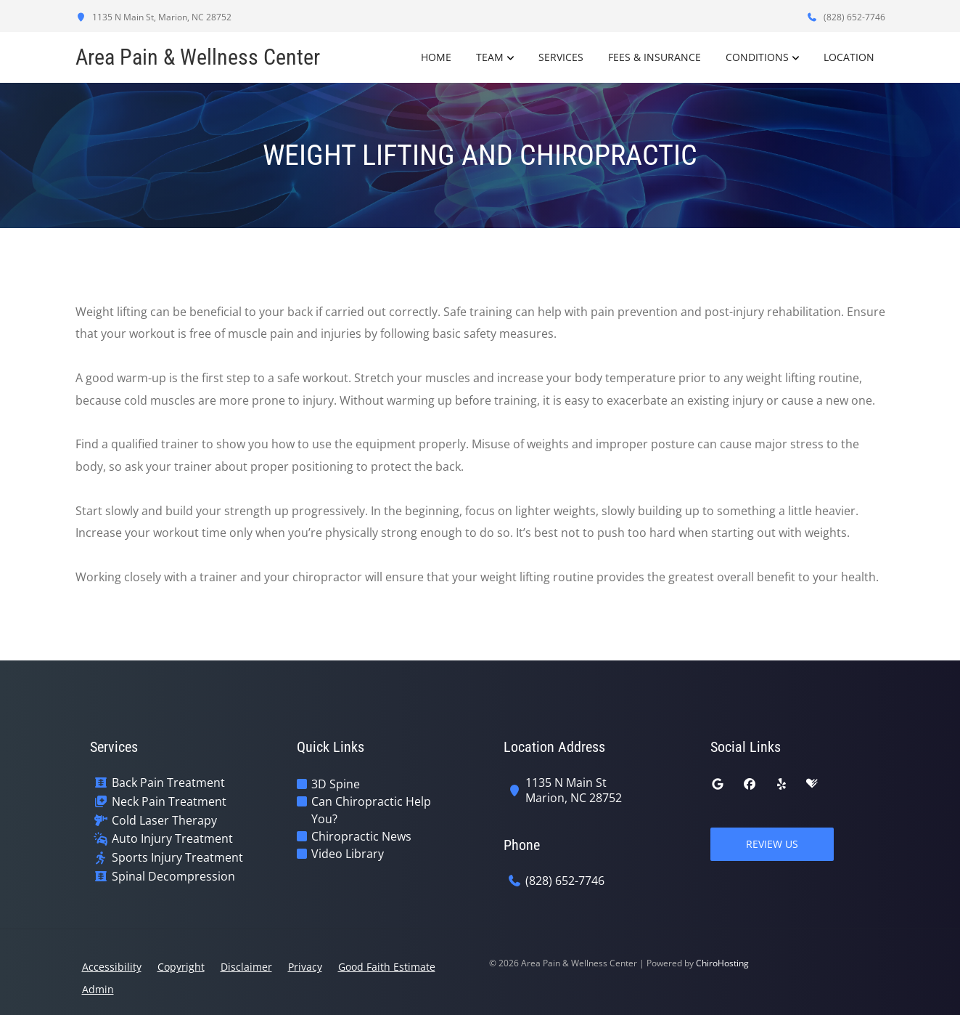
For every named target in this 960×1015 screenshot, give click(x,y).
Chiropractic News (361, 836)
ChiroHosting (722, 963)
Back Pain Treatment (168, 782)
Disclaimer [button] (246, 967)
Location (849, 57)
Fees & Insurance (654, 57)
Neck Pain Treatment (169, 801)
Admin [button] (98, 989)
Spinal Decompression (173, 876)
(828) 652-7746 (846, 17)
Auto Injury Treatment (172, 838)
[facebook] (749, 784)
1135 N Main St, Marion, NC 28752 (153, 17)
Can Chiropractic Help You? (371, 810)
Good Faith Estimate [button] (386, 967)
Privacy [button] (305, 967)
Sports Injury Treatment (177, 857)
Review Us (772, 844)
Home (436, 57)
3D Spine (335, 784)
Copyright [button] (181, 967)
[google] (717, 784)
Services (560, 57)
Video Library (347, 854)
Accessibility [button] (111, 967)
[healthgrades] (812, 784)
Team (490, 57)
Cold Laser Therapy (164, 820)
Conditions (757, 57)
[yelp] (781, 784)
